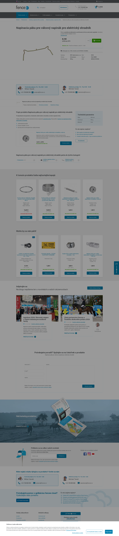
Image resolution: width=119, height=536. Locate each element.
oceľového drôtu (47, 119)
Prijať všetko (109, 531)
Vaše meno (27, 364)
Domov (25, 1)
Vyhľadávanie (63, 7)
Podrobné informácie (71, 530)
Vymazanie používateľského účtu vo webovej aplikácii (75, 501)
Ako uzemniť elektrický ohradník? (85, 134)
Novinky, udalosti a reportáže (37, 324)
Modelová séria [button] (34, 15)
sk (18, 1)
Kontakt (77, 1)
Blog (39, 1)
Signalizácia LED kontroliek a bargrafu (72, 503)
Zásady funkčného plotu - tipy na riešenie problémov (89, 136)
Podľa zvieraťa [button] (21, 15)
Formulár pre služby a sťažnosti (68, 1)
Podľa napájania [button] (47, 15)
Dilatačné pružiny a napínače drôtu (53, 19)
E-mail (26, 371)
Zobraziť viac (64, 35)
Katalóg (42, 1)
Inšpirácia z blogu (55, 105)
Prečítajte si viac (28, 336)
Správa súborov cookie (77, 532)
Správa (47, 364)
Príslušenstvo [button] (71, 15)
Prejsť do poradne (23, 500)
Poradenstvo (34, 1)
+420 (83, 7)
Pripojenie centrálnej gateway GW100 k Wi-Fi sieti (74, 497)
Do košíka (96, 41)
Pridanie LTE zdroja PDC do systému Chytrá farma (75, 499)
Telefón (26, 377)
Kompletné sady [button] (60, 15)
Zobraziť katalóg (22, 426)
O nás (29, 1)
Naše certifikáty (41, 518)
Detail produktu (66, 143)
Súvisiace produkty (43, 105)
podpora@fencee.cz (39, 92)
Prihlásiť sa (100, 1)
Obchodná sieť (41, 516)
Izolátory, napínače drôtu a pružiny (36, 19)
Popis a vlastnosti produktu (29, 105)
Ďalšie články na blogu (95, 288)
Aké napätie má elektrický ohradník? (85, 132)
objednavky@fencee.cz (84, 92)
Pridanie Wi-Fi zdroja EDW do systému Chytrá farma (75, 495)
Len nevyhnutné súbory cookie (94, 531)
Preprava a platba (56, 1)
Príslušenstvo (24, 19)
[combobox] (47, 7)
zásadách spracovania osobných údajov (42, 387)
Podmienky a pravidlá (21, 520)
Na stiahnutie (48, 1)
